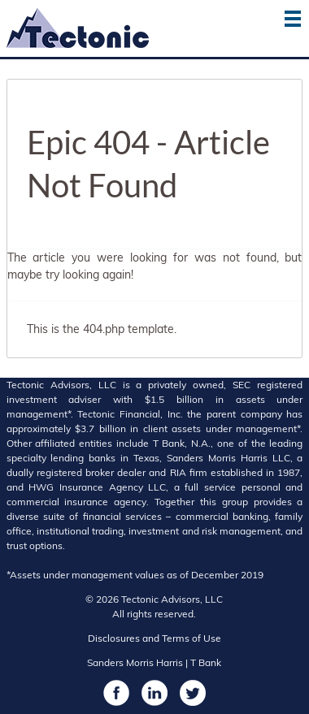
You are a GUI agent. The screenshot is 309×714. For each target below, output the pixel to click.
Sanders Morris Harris (135, 662)
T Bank (205, 662)
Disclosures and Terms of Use (154, 638)
